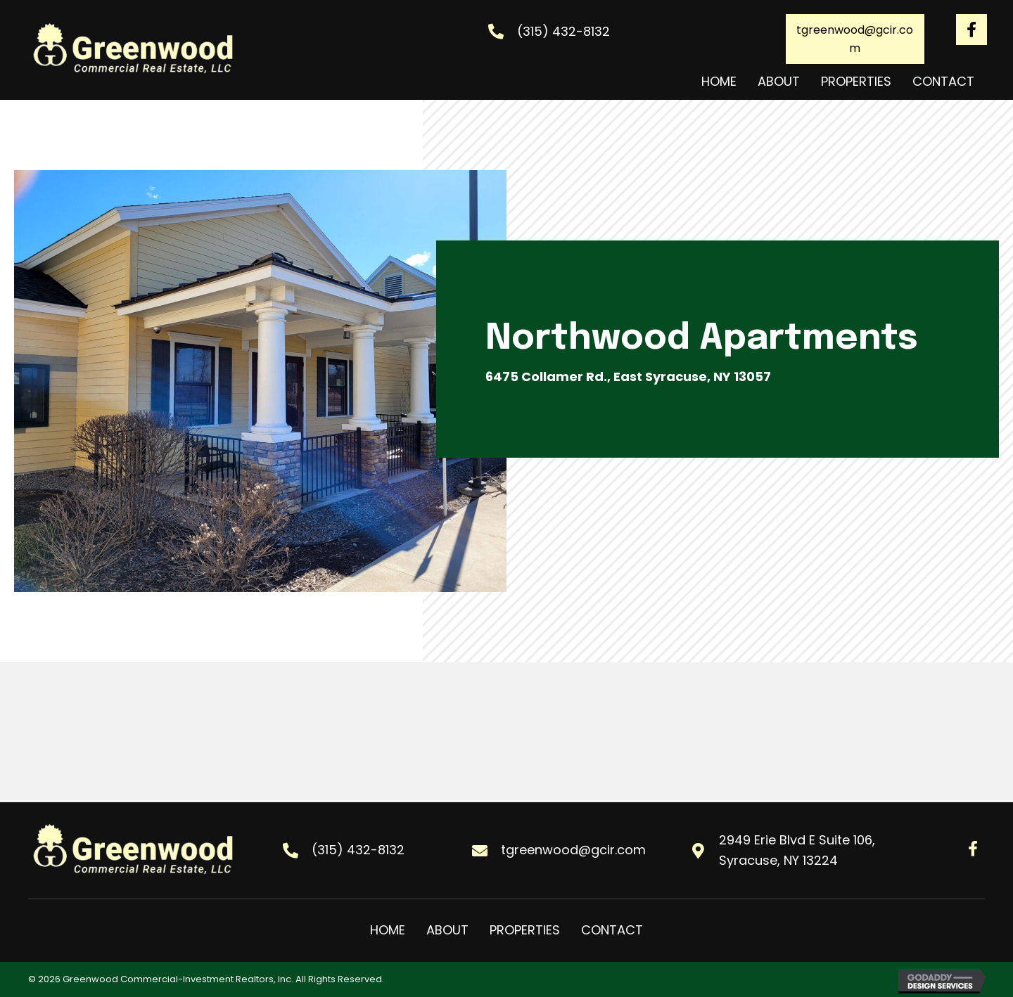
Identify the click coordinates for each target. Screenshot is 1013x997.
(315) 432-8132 (563, 31)
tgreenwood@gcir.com (573, 849)
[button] (855, 39)
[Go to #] (971, 29)
